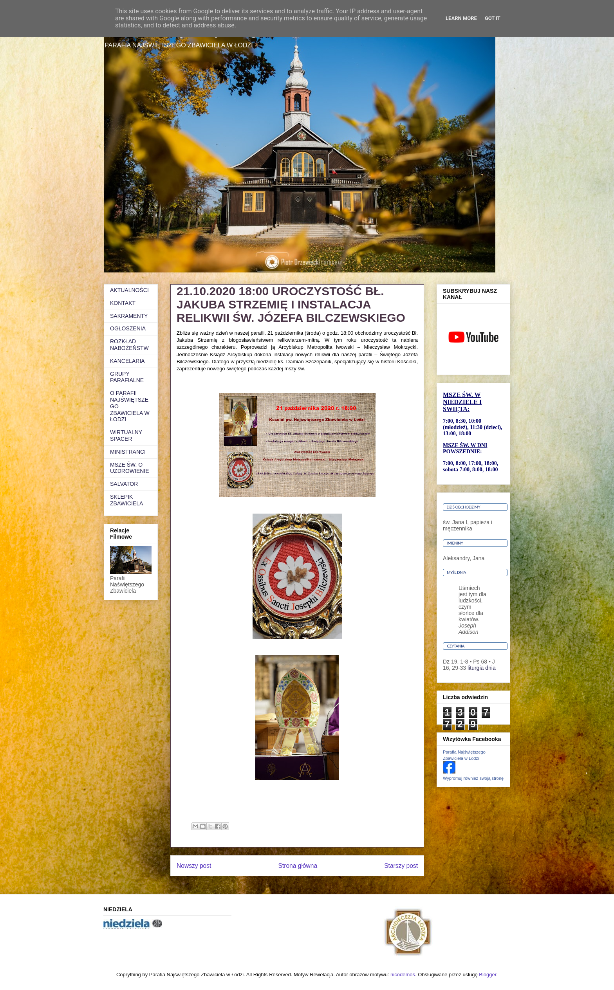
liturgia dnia (482, 668)
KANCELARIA (127, 361)
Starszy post (401, 865)
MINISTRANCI (128, 452)
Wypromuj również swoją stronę (473, 778)
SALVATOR (124, 484)
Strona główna (297, 865)
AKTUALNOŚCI (129, 290)
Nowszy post (194, 865)
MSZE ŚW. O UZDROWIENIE (129, 468)
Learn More (461, 18)
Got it (492, 18)
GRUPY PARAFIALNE (127, 377)
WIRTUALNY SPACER (126, 435)
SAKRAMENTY (129, 316)
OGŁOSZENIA (128, 328)
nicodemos (402, 974)
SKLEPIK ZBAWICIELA (126, 500)
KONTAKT (122, 303)
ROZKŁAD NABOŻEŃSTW (129, 344)
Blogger (487, 974)
